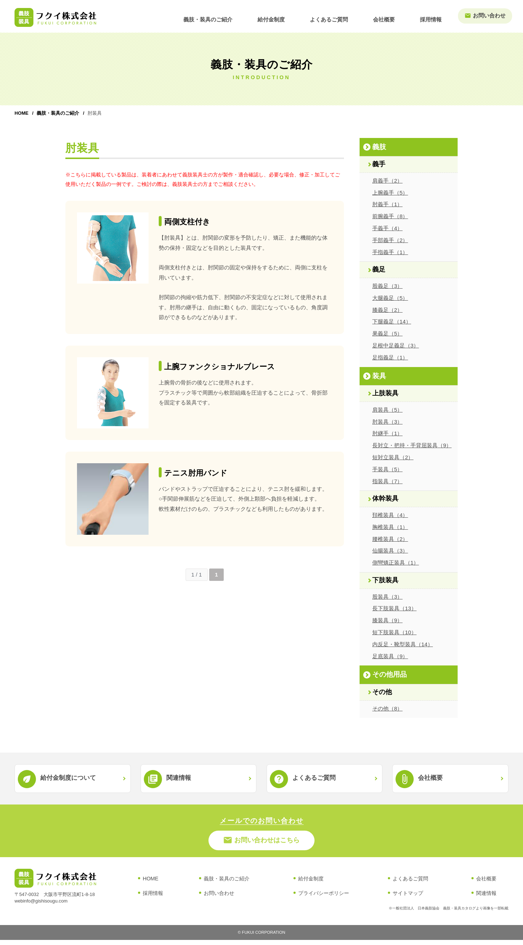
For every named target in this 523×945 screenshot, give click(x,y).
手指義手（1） (390, 252)
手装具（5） (387, 469)
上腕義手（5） (390, 193)
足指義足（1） (390, 357)
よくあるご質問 (346, 17)
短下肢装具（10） (394, 632)
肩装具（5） (387, 410)
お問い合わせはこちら (262, 844)
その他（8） (387, 708)
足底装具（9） (390, 656)
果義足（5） (387, 333)
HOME (21, 113)
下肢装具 (385, 580)
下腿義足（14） (391, 321)
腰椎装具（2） (390, 539)
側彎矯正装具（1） (395, 562)
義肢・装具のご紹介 (238, 17)
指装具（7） (387, 481)
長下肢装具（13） (394, 608)
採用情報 (434, 17)
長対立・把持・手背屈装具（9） (411, 445)
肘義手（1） (387, 204)
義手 (378, 164)
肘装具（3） (387, 422)
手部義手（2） (390, 240)
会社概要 (394, 17)
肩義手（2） (387, 181)
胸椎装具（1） (390, 527)
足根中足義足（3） (395, 345)
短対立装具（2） (392, 457)
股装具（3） (387, 597)
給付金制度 (295, 17)
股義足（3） (387, 286)
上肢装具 (385, 393)
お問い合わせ (486, 16)
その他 (382, 692)
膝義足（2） (387, 310)
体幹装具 (385, 498)
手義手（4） (387, 228)
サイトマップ (408, 898)
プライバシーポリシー (323, 898)
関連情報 (486, 898)
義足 (378, 269)
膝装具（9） (387, 620)
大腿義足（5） (390, 298)
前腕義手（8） (390, 216)
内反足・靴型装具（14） (402, 644)
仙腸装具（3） (390, 550)
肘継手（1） (387, 433)
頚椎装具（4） (390, 515)
